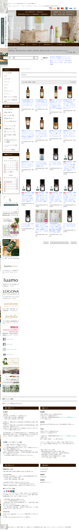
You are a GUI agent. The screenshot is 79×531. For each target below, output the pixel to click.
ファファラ (27, 68)
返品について (30, 527)
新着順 (33, 82)
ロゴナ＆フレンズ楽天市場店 (64, 527)
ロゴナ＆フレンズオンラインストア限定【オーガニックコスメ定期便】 (10, 141)
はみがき (70, 62)
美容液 (51, 62)
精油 (66, 60)
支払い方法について (12, 527)
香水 (61, 62)
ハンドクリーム (61, 60)
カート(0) (58, 44)
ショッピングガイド (8, 109)
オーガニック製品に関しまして (10, 122)
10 (72, 243)
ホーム (22, 68)
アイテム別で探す (8, 72)
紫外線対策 (58, 57)
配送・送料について (21, 527)
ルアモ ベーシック (8, 91)
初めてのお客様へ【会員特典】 (10, 135)
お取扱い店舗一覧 (8, 112)
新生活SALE (52, 57)
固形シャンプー (53, 60)
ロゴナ (5, 75)
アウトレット (7, 93)
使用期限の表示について (9, 128)
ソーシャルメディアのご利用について (10, 146)
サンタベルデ (7, 78)
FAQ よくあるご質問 (9, 115)
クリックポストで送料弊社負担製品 (10, 100)
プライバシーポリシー (52, 527)
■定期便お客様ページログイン (10, 215)
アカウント (9, 44)
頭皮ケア (70, 60)
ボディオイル (67, 58)
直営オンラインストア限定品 (10, 96)
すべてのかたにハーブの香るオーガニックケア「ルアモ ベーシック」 (11, 269)
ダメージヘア (57, 62)
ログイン (33, 44)
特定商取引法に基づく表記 (40, 527)
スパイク (6, 84)
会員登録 (20, 44)
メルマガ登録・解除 (70, 52)
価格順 (29, 82)
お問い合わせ (45, 44)
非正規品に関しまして (9, 118)
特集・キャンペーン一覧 (10, 48)
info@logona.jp (43, 471)
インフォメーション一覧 (9, 125)
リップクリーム (53, 58)
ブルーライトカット (66, 57)
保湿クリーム (61, 58)
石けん (65, 62)
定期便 (51, 64)
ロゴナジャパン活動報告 (9, 149)
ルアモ (5, 87)
